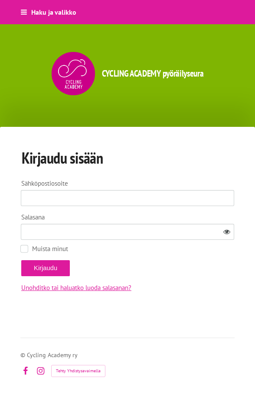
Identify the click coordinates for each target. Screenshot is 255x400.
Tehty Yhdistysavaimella (78, 371)
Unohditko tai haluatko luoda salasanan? (76, 288)
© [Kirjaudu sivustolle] (23, 355)
